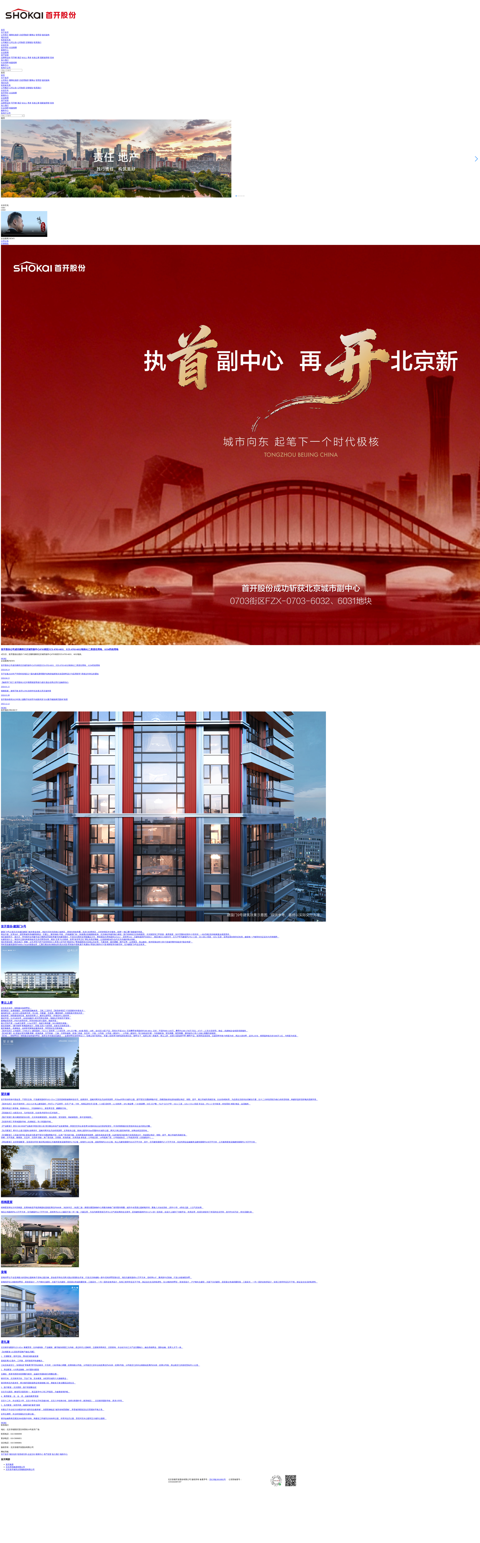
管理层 (38, 35)
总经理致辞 (24, 35)
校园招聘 (13, 63)
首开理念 (5, 47)
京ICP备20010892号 (217, 1479)
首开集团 (9, 1464)
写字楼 (14, 58)
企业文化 (5, 45)
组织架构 (45, 35)
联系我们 (37, 42)
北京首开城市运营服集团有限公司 (20, 1469)
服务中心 (5, 65)
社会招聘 (5, 63)
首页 (3, 30)
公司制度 (21, 42)
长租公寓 (35, 58)
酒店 (19, 58)
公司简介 (5, 35)
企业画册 (13, 47)
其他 (52, 58)
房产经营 (5, 55)
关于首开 (5, 32)
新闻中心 (5, 50)
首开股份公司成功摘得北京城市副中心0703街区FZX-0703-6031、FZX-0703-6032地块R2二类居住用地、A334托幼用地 (59, 649)
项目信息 (5, 37)
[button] (236, 195)
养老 (29, 58)
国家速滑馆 (45, 58)
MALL (24, 58)
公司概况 (5, 42)
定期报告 (29, 42)
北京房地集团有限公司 (15, 1467)
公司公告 (13, 42)
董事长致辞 (14, 35)
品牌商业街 (6, 58)
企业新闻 (5, 53)
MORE (3, 659)
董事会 (32, 35)
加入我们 (5, 60)
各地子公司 (6, 68)
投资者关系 (6, 40)
